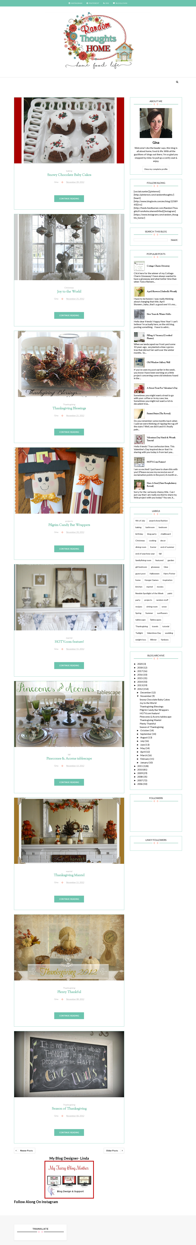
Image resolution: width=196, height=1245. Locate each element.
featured (159, 560)
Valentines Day (154, 633)
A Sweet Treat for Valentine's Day (162, 388)
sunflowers (162, 613)
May (142, 748)
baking (69, 171)
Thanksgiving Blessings (69, 408)
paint (170, 593)
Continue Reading (69, 198)
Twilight (139, 633)
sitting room (152, 606)
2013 (140, 685)
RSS (106, 3)
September (146, 733)
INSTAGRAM (75, 3)
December (145, 692)
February (145, 758)
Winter (153, 639)
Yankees (165, 639)
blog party (152, 534)
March (144, 755)
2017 (140, 671)
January (144, 762)
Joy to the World (69, 291)
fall (69, 754)
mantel (69, 638)
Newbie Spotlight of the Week (149, 593)
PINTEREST (93, 3)
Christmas (69, 287)
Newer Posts (26, 1150)
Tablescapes (155, 619)
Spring (138, 613)
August (144, 737)
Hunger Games (152, 580)
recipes (138, 606)
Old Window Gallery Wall (158, 362)
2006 (140, 783)
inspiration (167, 580)
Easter (153, 547)
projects (69, 521)
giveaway (155, 567)
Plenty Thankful (69, 992)
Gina (156, 143)
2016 (140, 674)
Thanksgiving (69, 404)
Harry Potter (169, 573)
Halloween (154, 573)
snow (164, 606)
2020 (140, 663)
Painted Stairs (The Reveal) (159, 413)
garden (171, 560)
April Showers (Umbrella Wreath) (162, 291)
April (143, 751)
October (145, 730)
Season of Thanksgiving (69, 1108)
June (142, 744)
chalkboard (166, 534)
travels (155, 626)
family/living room (143, 560)
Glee (166, 567)
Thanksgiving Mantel (69, 875)
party (137, 600)
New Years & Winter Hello (159, 314)
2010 (140, 769)
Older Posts (112, 1150)
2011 (140, 766)
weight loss (140, 639)
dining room (140, 547)
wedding (169, 633)
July (142, 741)
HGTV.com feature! (69, 642)
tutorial (165, 626)
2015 (140, 678)
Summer (149, 613)
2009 (140, 773)
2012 (140, 688)
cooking (152, 540)
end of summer (167, 547)
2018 (140, 667)
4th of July (140, 520)
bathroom (150, 527)
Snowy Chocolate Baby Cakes (69, 175)
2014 (140, 681)
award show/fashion (158, 520)
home (138, 580)
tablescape (140, 619)
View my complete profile (156, 169)
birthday (139, 534)
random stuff (162, 600)
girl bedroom (141, 567)
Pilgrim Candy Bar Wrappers (69, 525)
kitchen (138, 586)
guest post (140, 573)
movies (160, 586)
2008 (140, 776)
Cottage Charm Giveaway (158, 266)
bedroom (163, 527)
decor (163, 540)
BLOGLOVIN (120, 3)
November (146, 696)
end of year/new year (145, 553)
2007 (140, 780)
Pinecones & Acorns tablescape (69, 758)
